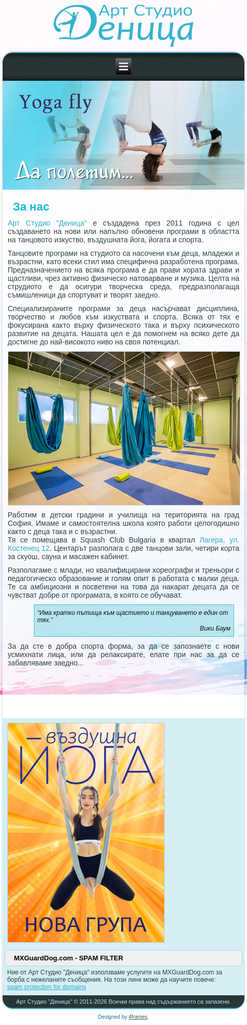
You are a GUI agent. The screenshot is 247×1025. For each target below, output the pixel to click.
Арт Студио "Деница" (47, 223)
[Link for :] (124, 135)
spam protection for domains (46, 987)
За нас (31, 206)
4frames (138, 1017)
